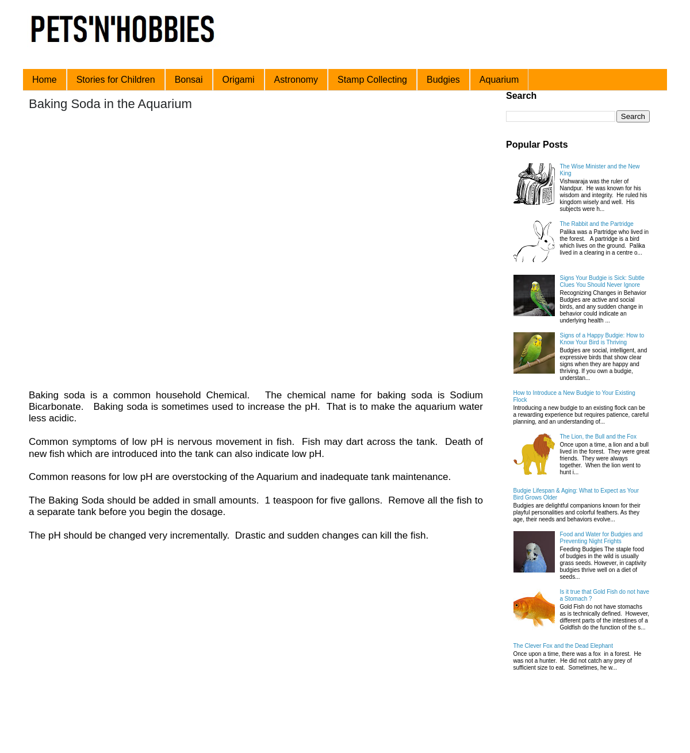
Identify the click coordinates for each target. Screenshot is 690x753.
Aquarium (499, 79)
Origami (239, 79)
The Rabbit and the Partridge (597, 224)
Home (44, 79)
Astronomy (296, 79)
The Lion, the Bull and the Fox (598, 436)
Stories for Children (115, 79)
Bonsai (189, 79)
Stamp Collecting (372, 79)
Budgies (443, 79)
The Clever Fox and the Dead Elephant (563, 646)
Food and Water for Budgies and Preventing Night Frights (601, 537)
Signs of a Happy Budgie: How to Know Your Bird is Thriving (602, 338)
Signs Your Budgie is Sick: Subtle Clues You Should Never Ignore (602, 281)
